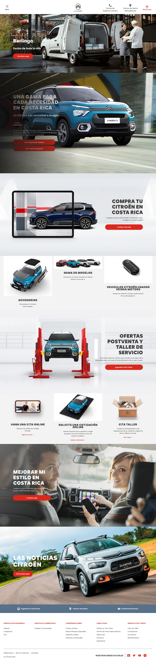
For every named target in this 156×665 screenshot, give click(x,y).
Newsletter (101, 641)
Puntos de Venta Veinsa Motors (109, 631)
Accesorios (132, 635)
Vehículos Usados (72, 635)
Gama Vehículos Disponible (76, 631)
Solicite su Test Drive (105, 628)
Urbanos (7, 628)
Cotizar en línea (71, 628)
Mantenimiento (133, 638)
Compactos (8, 631)
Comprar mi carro (74, 623)
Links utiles (102, 623)
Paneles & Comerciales (43, 628)
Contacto (100, 638)
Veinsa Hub (101, 635)
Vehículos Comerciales (45, 623)
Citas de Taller (133, 628)
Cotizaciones (132, 631)
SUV (5, 635)
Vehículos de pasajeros (14, 623)
